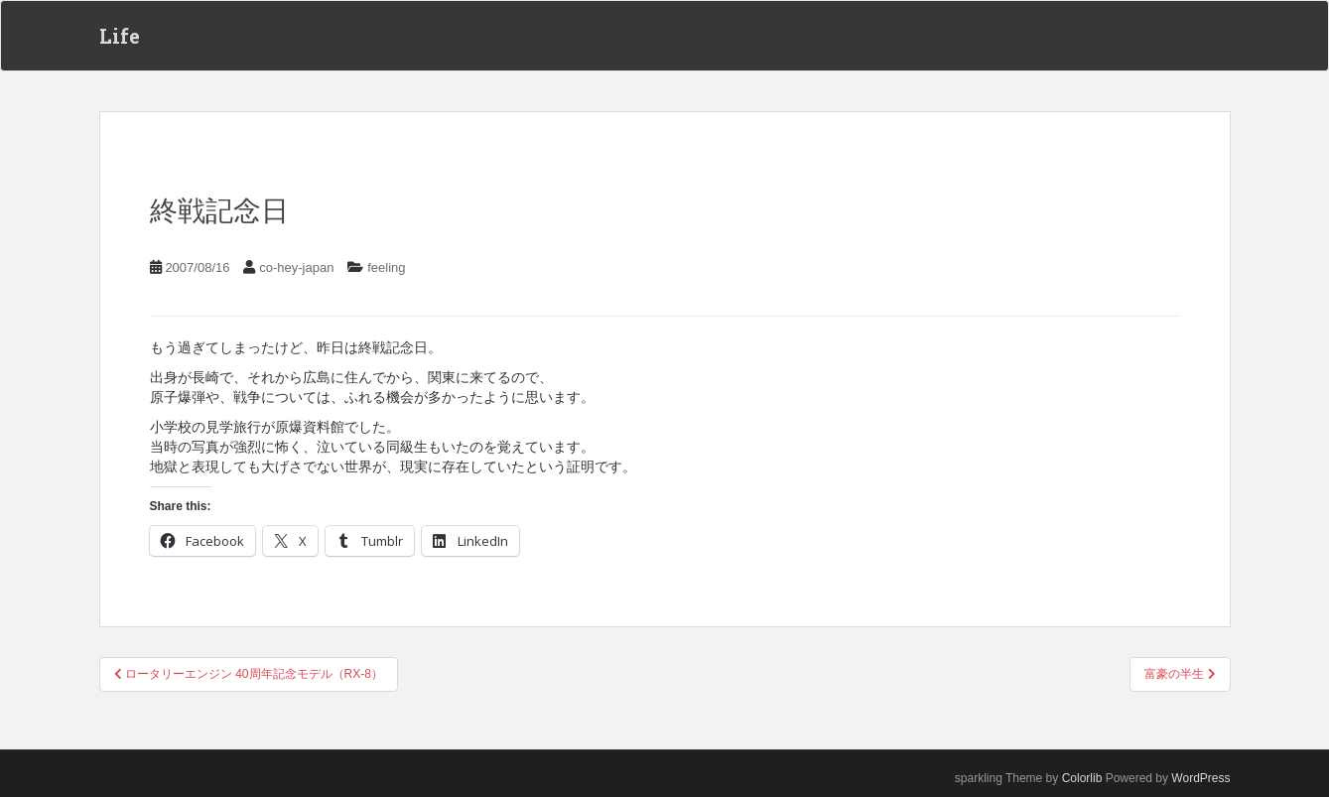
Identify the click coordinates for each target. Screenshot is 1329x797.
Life (119, 36)
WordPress (1200, 778)
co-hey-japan (296, 267)
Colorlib (1082, 778)
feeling (386, 267)
